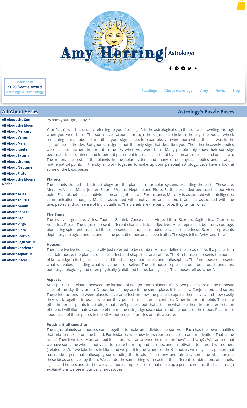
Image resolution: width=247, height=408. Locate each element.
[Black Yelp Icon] (196, 68)
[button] (241, 5)
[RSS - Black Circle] (183, 68)
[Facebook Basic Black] (170, 68)
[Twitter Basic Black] (190, 68)
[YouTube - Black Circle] (177, 68)
